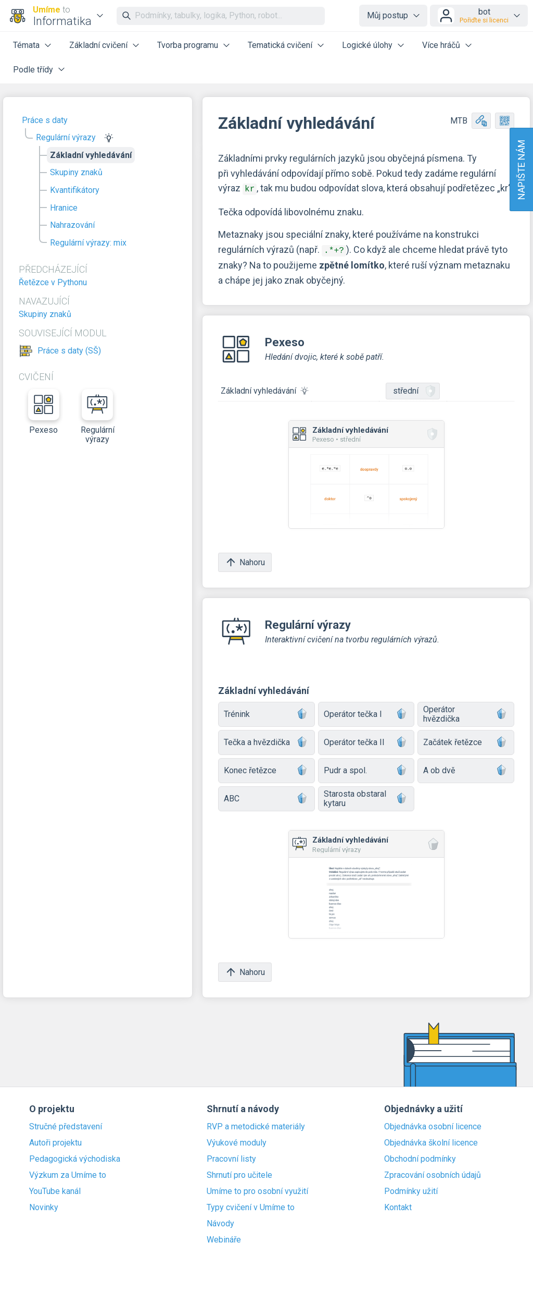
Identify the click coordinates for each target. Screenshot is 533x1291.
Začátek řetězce (466, 741)
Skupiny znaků (76, 172)
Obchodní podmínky (420, 1157)
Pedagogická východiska (74, 1157)
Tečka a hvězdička (266, 741)
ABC (266, 797)
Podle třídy (33, 70)
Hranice (64, 208)
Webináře (224, 1238)
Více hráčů (441, 45)
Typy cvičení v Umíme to (251, 1205)
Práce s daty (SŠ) (69, 351)
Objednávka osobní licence (432, 1124)
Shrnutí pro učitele (239, 1173)
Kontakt (398, 1205)
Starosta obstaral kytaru (366, 796)
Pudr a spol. (366, 769)
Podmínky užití (411, 1189)
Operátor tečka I (366, 712)
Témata (26, 45)
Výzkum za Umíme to (67, 1173)
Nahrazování (72, 225)
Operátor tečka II (366, 741)
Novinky (43, 1205)
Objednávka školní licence (431, 1141)
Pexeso (43, 412)
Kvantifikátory (74, 190)
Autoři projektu (55, 1141)
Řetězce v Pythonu (53, 282)
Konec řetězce (266, 769)
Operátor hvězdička (466, 712)
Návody (220, 1221)
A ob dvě (466, 769)
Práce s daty (45, 120)
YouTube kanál (55, 1189)
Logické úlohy (367, 45)
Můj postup (387, 15)
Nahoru (245, 560)
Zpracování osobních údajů (432, 1173)
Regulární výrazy (66, 137)
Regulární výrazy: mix (88, 243)
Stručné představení (65, 1124)
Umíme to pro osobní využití (257, 1189)
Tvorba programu (187, 45)
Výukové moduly (236, 1141)
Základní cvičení (98, 45)
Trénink (266, 712)
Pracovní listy (231, 1157)
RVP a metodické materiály (256, 1124)
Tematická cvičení (280, 45)
